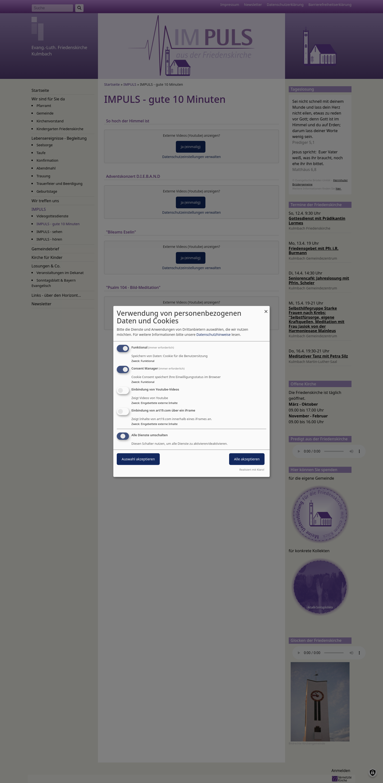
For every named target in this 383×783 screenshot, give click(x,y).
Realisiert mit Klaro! (251, 469)
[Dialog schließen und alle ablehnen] (266, 309)
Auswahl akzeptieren (138, 458)
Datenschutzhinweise (213, 334)
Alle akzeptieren (247, 458)
